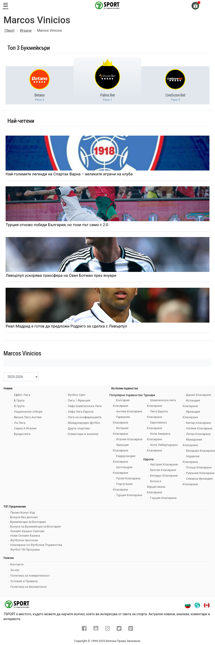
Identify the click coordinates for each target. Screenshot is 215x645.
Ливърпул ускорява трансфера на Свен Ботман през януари (61, 275)
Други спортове (79, 428)
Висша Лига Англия (28, 417)
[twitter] (119, 628)
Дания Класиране (198, 395)
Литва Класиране (198, 434)
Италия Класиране (129, 439)
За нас (15, 569)
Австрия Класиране (164, 464)
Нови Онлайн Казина (25, 535)
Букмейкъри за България (28, 521)
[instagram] (107, 628)
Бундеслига (22, 434)
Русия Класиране (128, 478)
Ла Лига (20, 423)
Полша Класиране (199, 473)
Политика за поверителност (30, 575)
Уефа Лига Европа (81, 412)
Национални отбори (28, 412)
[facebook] (84, 628)
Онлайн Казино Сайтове (27, 530)
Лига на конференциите (85, 417)
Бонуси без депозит (24, 517)
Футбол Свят (77, 395)
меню (5, 6)
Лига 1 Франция (79, 400)
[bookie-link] (107, 82)
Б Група (19, 400)
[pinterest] (131, 628)
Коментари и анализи (83, 434)
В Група (19, 406)
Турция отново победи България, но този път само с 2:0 (57, 225)
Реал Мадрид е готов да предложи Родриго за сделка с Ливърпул (67, 326)
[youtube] (96, 628)
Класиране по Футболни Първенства (36, 544)
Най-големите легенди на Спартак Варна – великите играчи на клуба (69, 174)
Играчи (26, 30)
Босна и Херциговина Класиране (156, 487)
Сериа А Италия (25, 428)
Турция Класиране (129, 495)
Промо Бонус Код (22, 512)
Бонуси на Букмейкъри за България (35, 526)
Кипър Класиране (198, 423)
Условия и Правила (24, 580)
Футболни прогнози (24, 539)
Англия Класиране (129, 411)
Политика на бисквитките (28, 586)
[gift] (195, 6)
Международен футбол (84, 423)
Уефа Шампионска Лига (85, 406)
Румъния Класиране (200, 479)
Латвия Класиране (199, 428)
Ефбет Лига (22, 395)
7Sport (9, 30)
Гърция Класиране (163, 498)
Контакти (17, 563)
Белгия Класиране (163, 470)
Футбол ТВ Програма (25, 549)
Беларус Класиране (164, 476)
